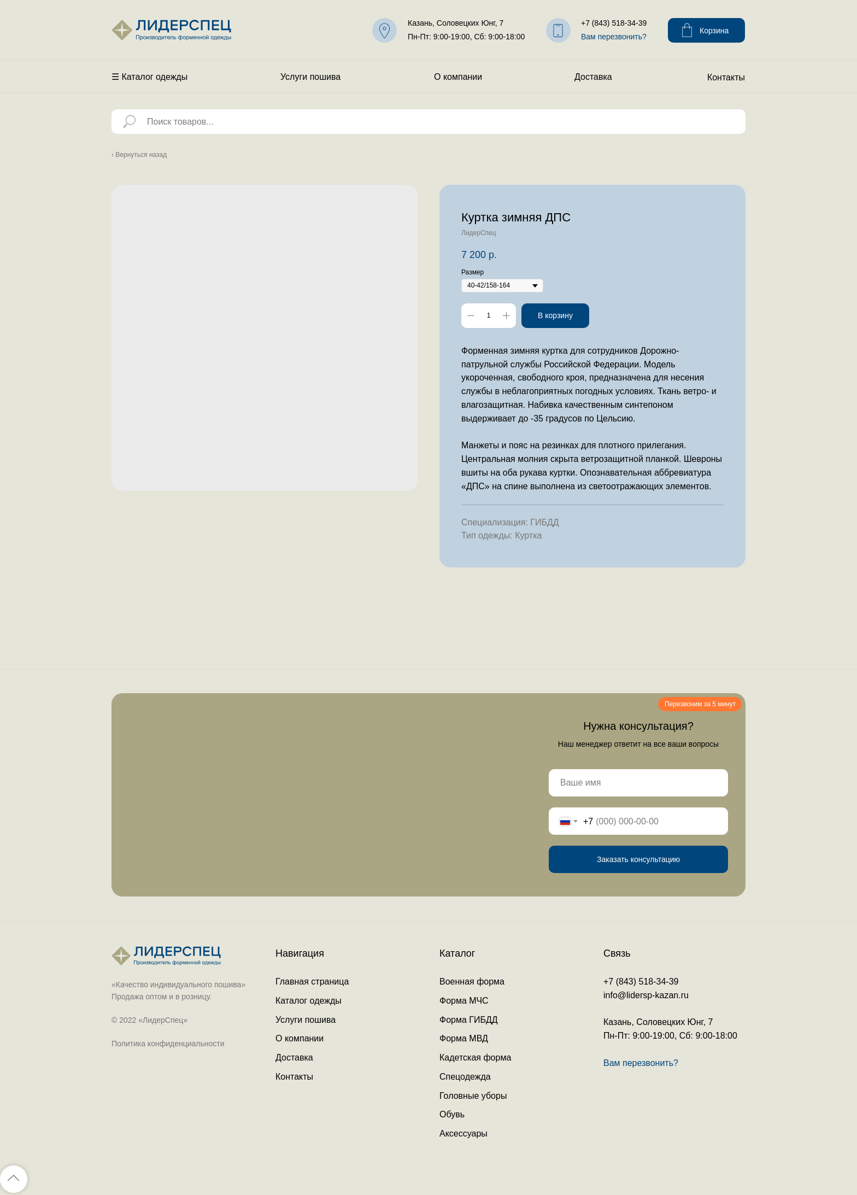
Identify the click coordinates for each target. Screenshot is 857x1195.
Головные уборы (473, 1095)
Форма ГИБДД (468, 1019)
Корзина (714, 30)
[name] (638, 782)
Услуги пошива (310, 76)
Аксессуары (463, 1133)
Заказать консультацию (638, 859)
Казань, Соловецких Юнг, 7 (455, 23)
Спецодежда (465, 1076)
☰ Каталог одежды (149, 76)
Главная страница (312, 981)
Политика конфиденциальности (168, 1043)
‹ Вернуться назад (139, 155)
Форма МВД (463, 1038)
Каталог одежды (308, 1000)
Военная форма (471, 981)
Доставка (593, 76)
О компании (458, 76)
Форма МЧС (464, 1000)
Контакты (726, 77)
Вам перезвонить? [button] (614, 36)
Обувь (452, 1114)
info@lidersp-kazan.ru (646, 995)
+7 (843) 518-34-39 (614, 23)
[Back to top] (13, 1179)
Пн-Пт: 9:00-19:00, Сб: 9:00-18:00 (466, 36)
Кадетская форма (475, 1057)
